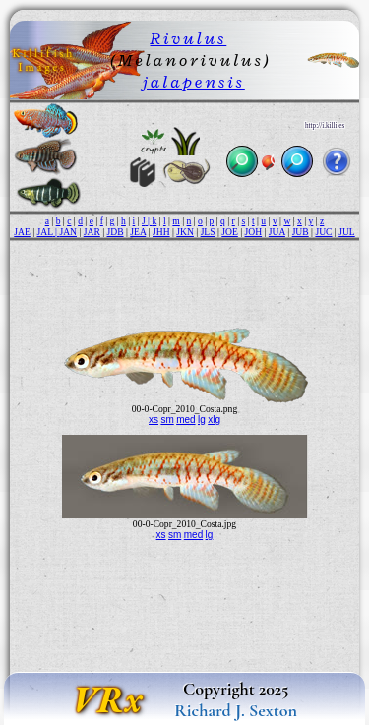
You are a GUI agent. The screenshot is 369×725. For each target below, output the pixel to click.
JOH (254, 231)
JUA (277, 231)
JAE (22, 231)
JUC (323, 231)
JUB (300, 231)
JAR (92, 231)
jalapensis (194, 81)
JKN (185, 231)
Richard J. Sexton (235, 710)
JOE (229, 231)
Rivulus (188, 38)
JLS (208, 231)
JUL (346, 231)
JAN (68, 231)
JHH (161, 231)
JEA (138, 231)
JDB (115, 231)
